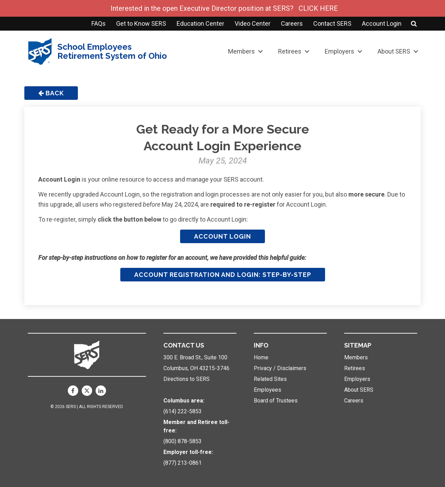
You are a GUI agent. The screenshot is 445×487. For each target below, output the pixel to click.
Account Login (382, 23)
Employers (339, 51)
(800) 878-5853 (182, 441)
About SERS (394, 51)
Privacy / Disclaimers (280, 368)
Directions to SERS (186, 379)
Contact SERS (332, 23)
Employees (267, 389)
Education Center (200, 23)
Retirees (289, 51)
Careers (292, 23)
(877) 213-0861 (182, 463)
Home (261, 357)
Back (51, 93)
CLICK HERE (318, 8)
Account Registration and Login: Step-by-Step (222, 274)
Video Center (252, 23)
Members (241, 51)
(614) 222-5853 (182, 411)
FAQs (98, 23)
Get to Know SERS (141, 23)
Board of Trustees (276, 400)
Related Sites (270, 379)
